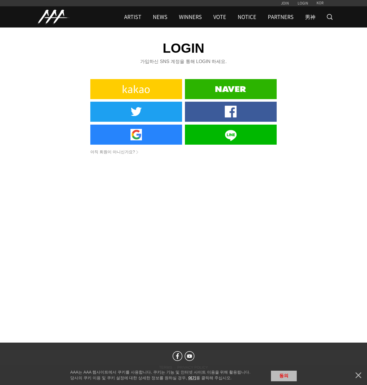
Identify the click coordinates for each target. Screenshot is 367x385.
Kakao (136, 89)
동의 (283, 375)
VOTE (219, 16)
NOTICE (247, 16)
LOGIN (303, 3)
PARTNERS (281, 16)
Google (136, 135)
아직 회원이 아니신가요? (112, 152)
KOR (320, 3)
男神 (310, 16)
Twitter (136, 112)
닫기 (358, 375)
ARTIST (132, 16)
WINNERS (190, 16)
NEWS (160, 16)
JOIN (285, 3)
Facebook (231, 112)
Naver (231, 89)
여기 (192, 378)
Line (231, 135)
